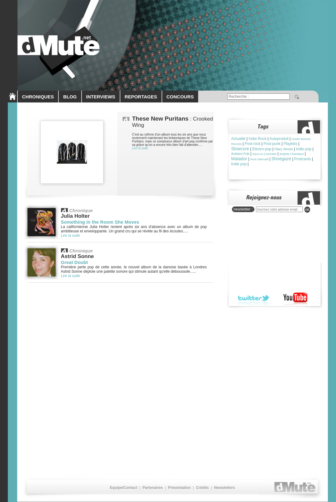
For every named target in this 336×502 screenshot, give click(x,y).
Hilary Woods (283, 149)
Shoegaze (281, 158)
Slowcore (240, 148)
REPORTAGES (141, 96)
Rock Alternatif (259, 159)
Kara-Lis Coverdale (265, 154)
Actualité (238, 139)
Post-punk (271, 144)
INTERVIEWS (100, 96)
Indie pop (239, 164)
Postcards (302, 159)
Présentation (179, 487)
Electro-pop (261, 149)
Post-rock (253, 144)
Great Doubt (74, 262)
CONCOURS (180, 96)
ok (307, 209)
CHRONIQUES (38, 96)
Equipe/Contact (123, 487)
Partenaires (153, 487)
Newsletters (224, 487)
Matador (239, 158)
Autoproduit (278, 139)
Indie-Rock (257, 139)
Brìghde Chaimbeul (292, 154)
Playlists (290, 144)
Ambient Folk (240, 154)
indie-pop (303, 149)
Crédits (202, 487)
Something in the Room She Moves (100, 222)
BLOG (70, 96)
